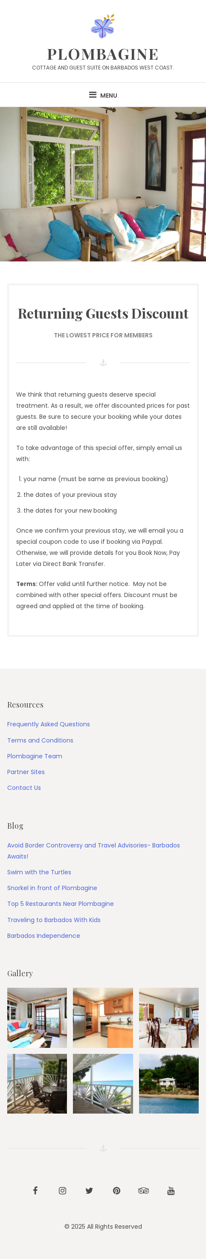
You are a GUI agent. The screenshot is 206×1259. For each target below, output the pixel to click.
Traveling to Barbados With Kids (54, 920)
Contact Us (24, 787)
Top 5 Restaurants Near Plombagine (60, 903)
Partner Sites (26, 772)
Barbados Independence (43, 935)
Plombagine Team (34, 756)
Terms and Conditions (40, 740)
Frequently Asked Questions (48, 724)
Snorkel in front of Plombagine (52, 888)
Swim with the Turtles (39, 872)
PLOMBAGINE (103, 53)
